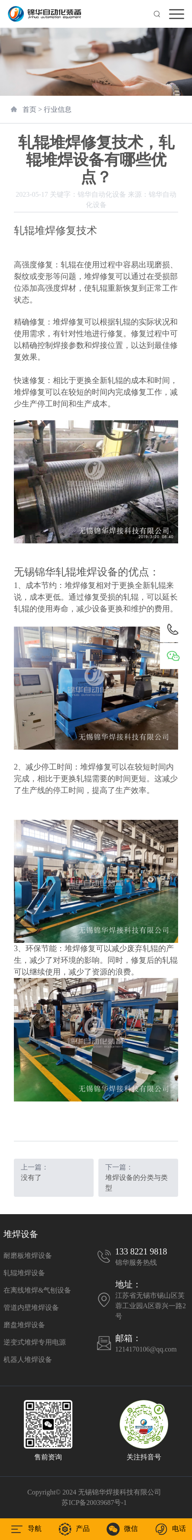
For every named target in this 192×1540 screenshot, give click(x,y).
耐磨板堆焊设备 (27, 1255)
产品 (74, 1529)
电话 (170, 1529)
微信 (122, 1529)
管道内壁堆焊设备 (31, 1307)
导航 (26, 1529)
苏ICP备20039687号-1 (94, 1502)
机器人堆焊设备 (27, 1359)
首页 (29, 109)
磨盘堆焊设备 (24, 1325)
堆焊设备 (20, 1234)
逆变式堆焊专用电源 (34, 1342)
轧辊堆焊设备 (24, 1273)
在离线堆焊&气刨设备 (37, 1290)
